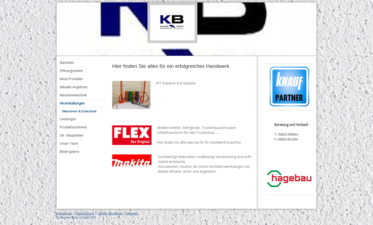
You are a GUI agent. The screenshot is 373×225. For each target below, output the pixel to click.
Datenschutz (85, 213)
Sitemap (132, 213)
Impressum (64, 213)
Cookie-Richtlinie (110, 213)
